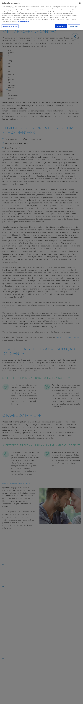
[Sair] (80, 3)
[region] (41, 15)
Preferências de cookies (10, 26)
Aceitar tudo (61, 26)
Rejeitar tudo (74, 26)
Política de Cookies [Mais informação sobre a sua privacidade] (23, 21)
